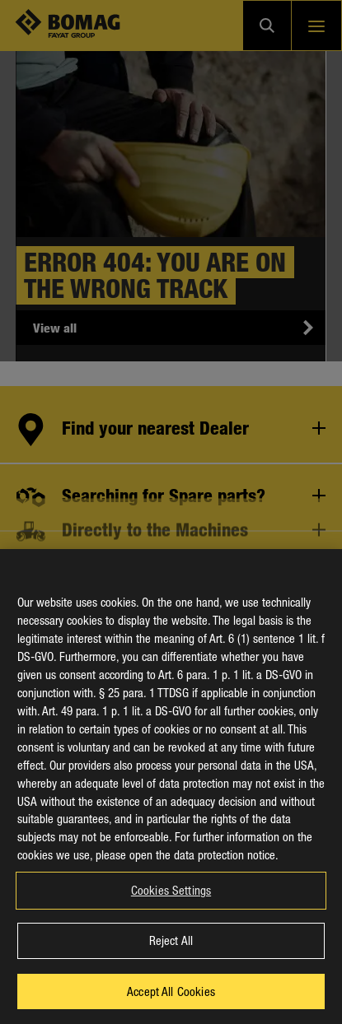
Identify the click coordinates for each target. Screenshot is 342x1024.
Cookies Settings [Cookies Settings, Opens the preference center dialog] (171, 911)
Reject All (171, 961)
